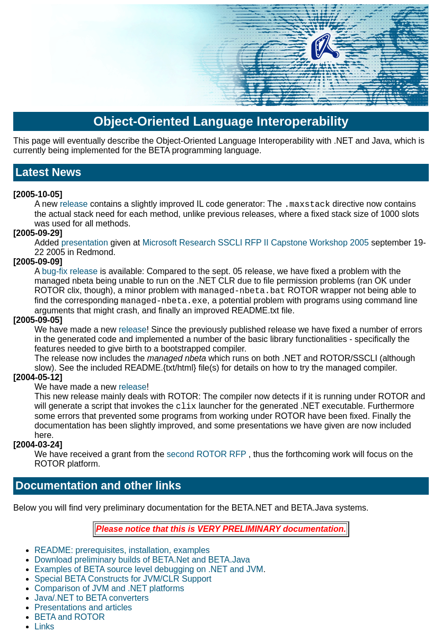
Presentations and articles (83, 607)
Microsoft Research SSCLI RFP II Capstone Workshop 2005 (257, 242)
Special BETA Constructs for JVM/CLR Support (122, 578)
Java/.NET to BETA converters (91, 597)
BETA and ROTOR (69, 616)
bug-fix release (70, 271)
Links (44, 626)
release (75, 203)
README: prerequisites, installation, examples (122, 550)
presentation (84, 242)
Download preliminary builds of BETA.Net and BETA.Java (142, 559)
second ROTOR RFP (208, 454)
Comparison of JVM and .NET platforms (109, 588)
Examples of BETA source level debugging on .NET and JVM (148, 569)
